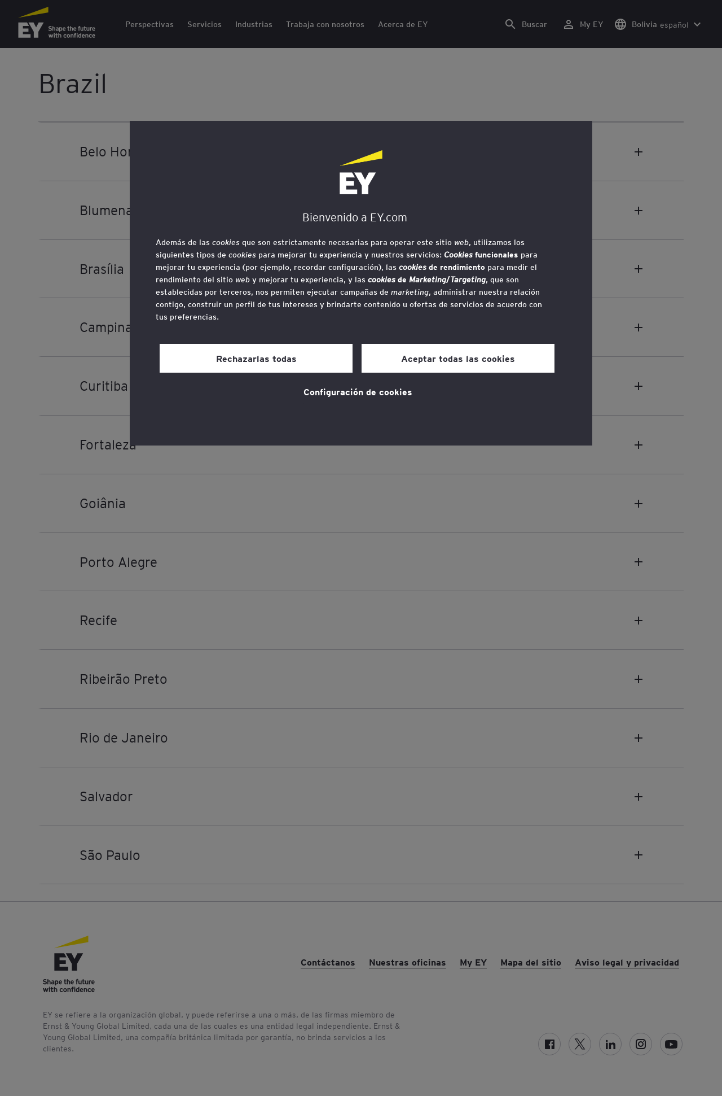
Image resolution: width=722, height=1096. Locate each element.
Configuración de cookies (357, 391)
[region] (361, 283)
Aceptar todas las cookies (458, 358)
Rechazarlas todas (256, 358)
